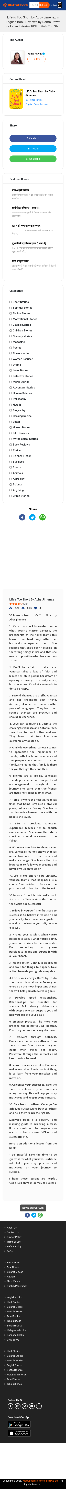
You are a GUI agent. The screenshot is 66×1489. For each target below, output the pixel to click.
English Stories (14, 1365)
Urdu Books (13, 1339)
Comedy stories (22, 336)
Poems (17, 347)
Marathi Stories (15, 1360)
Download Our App (33, 1208)
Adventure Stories (24, 387)
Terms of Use (13, 1241)
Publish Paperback (17, 1286)
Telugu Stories (14, 1384)
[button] (36, 5)
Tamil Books (13, 1316)
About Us (12, 1227)
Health (17, 404)
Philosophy (19, 399)
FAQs (10, 1251)
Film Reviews (21, 433)
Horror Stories (21, 427)
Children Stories (22, 330)
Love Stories (20, 370)
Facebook (33, 138)
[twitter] (25, 1406)
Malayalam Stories (16, 1374)
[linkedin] (39, 1406)
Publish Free (40, 5)
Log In (56, 5)
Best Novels (13, 1267)
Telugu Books (14, 1321)
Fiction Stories (21, 313)
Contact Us (13, 1232)
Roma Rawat (36, 53)
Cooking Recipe (22, 416)
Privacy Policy (14, 1237)
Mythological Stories (25, 438)
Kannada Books (15, 1335)
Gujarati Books (15, 1306)
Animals (18, 473)
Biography (19, 410)
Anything (18, 490)
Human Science (22, 393)
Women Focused (23, 359)
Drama (17, 364)
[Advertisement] (34, 557)
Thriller (17, 450)
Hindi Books (13, 1302)
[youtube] (32, 1406)
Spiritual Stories (22, 307)
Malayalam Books (16, 1330)
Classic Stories (22, 324)
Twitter (33, 148)
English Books (14, 1297)
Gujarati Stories (15, 1355)
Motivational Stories (25, 319)
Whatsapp (33, 159)
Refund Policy (14, 1246)
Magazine (19, 342)
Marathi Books (14, 1311)
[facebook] (10, 1406)
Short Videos (13, 1281)
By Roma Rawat (34, 99)
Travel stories (21, 353)
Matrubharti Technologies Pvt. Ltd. (41, 1480)
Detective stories (23, 376)
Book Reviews (21, 444)
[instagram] (17, 1406)
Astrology (19, 478)
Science (18, 484)
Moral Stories (21, 381)
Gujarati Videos (15, 1272)
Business (18, 461)
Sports (17, 467)
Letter (16, 421)
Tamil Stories (13, 1379)
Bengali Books (14, 1325)
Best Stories (13, 1262)
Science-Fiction (22, 456)
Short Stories (21, 302)
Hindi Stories (13, 1351)
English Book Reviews (37, 104)
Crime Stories (21, 496)
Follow (36, 59)
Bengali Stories (15, 1370)
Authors (11, 1276)
